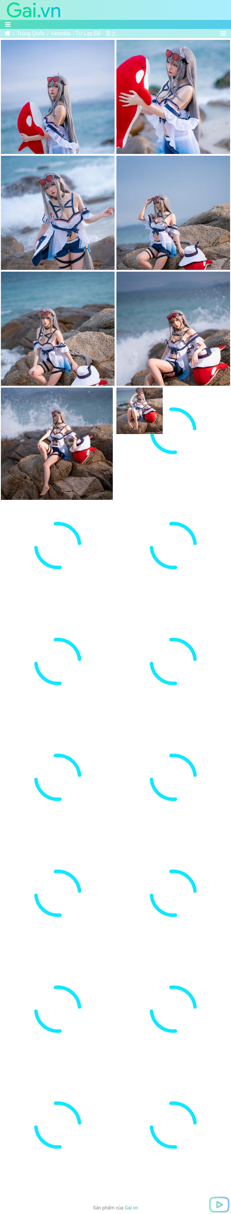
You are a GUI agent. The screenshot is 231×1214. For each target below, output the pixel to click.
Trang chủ (8, 33)
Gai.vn (131, 1141)
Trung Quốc (31, 33)
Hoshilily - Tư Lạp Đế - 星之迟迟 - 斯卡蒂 (88, 33)
